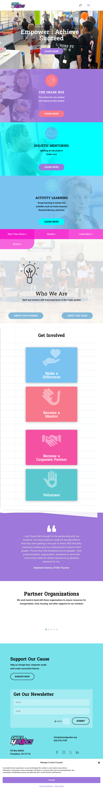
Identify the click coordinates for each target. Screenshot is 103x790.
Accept (51, 780)
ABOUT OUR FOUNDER (26, 315)
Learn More (51, 51)
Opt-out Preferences (46, 786)
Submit (81, 721)
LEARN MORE (51, 167)
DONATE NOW (22, 676)
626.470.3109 (60, 740)
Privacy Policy (59, 786)
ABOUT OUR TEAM (77, 315)
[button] (99, 762)
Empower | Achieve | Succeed (51, 35)
